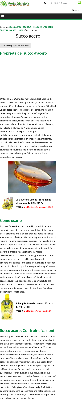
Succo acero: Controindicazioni (27, 330)
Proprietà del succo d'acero (23, 53)
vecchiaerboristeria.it (20, 26)
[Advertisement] (30, 24)
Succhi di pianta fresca (11, 30)
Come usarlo (11, 220)
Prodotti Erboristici (43, 26)
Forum (75, 10)
